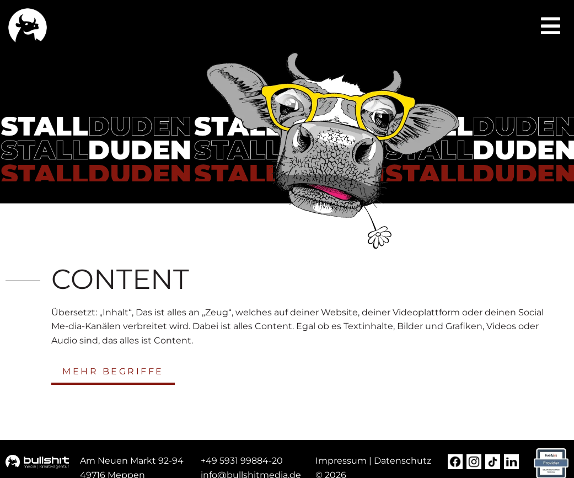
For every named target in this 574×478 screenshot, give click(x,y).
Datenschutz (402, 460)
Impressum (341, 460)
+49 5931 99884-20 (242, 460)
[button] (550, 26)
